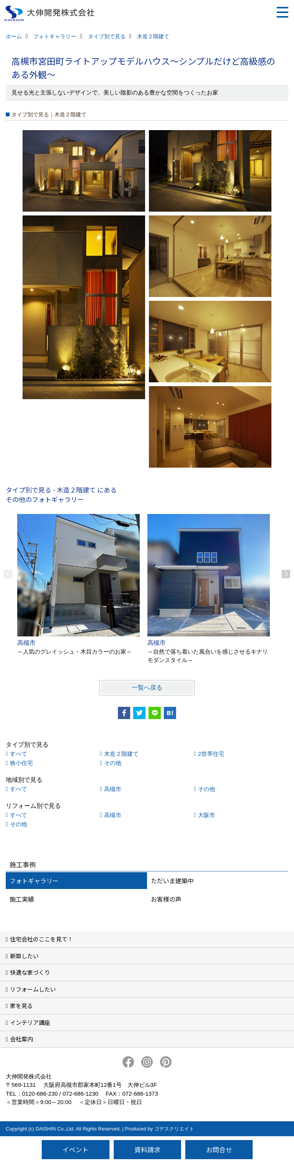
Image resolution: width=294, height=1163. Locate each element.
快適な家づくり (30, 972)
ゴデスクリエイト (174, 1129)
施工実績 (22, 899)
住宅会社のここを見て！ (41, 939)
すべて (18, 753)
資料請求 (147, 1149)
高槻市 (112, 789)
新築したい (24, 956)
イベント (75, 1149)
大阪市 (206, 815)
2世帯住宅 (211, 753)
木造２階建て (121, 753)
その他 (112, 763)
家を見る (21, 1006)
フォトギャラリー (34, 880)
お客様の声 (166, 899)
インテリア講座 (30, 1022)
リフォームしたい (33, 989)
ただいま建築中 (172, 880)
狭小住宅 (21, 763)
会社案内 (21, 1039)
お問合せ (219, 1149)
